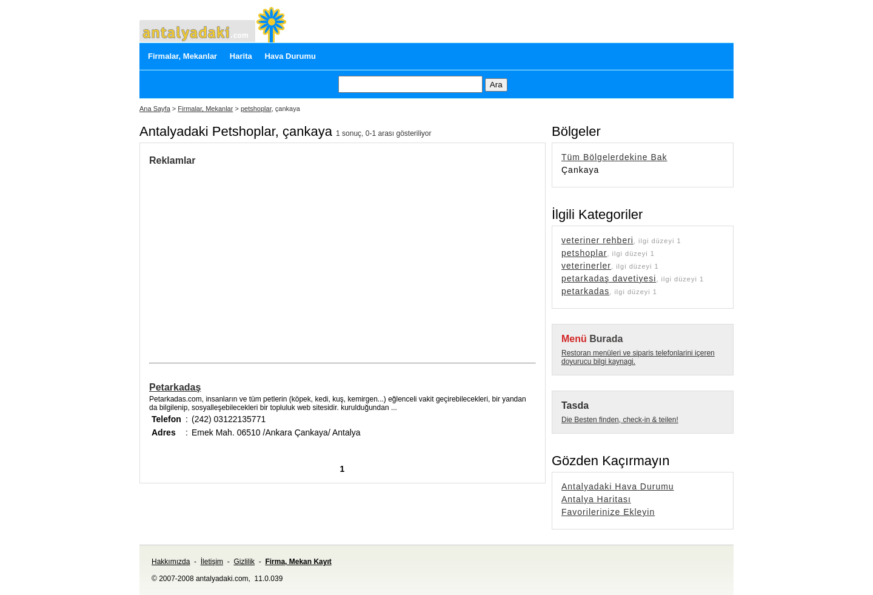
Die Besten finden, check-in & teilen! (619, 419)
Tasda (575, 405)
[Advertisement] (251, 257)
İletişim (212, 561)
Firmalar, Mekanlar (182, 56)
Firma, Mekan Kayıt (298, 561)
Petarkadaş (175, 387)
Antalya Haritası (596, 499)
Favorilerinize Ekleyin (608, 512)
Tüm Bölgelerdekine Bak (614, 157)
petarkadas (585, 291)
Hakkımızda (171, 561)
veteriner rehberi (597, 240)
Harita (241, 56)
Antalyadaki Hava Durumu (617, 486)
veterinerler (586, 266)
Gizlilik (244, 561)
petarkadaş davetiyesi (608, 278)
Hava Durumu (290, 56)
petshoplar (256, 108)
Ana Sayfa (154, 108)
